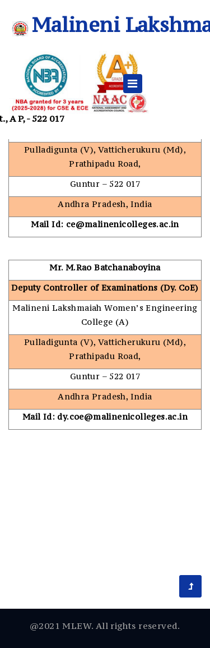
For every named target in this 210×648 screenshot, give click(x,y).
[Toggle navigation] (132, 83)
